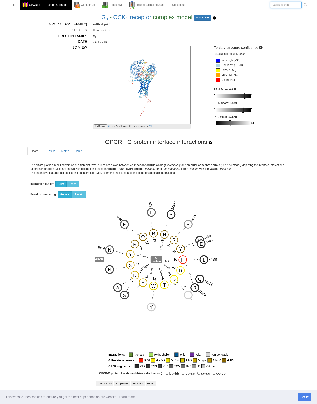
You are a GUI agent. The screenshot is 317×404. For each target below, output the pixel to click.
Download (202, 17)
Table (79, 151)
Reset (150, 383)
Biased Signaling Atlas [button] (151, 4)
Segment (137, 383)
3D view (50, 151)
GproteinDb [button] (89, 4)
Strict (61, 183)
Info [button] (14, 4)
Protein (79, 194)
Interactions (105, 383)
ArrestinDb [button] (117, 4)
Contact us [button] (179, 4)
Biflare (34, 151)
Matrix (65, 151)
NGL (109, 126)
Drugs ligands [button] (58, 4)
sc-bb (221, 373)
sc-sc (205, 373)
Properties (122, 383)
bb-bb (174, 373)
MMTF (151, 126)
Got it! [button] (304, 397)
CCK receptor (132, 17)
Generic (65, 194)
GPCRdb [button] (35, 4)
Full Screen (100, 126)
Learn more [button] (127, 397)
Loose (72, 183)
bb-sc (190, 373)
